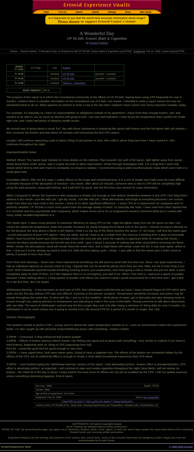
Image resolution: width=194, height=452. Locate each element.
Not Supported (151, 397)
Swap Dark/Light (123, 401)
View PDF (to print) (72, 401)
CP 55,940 (68, 74)
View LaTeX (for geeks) (98, 401)
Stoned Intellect (98, 42)
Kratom (66, 68)
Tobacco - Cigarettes (73, 83)
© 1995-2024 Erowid (181, 446)
